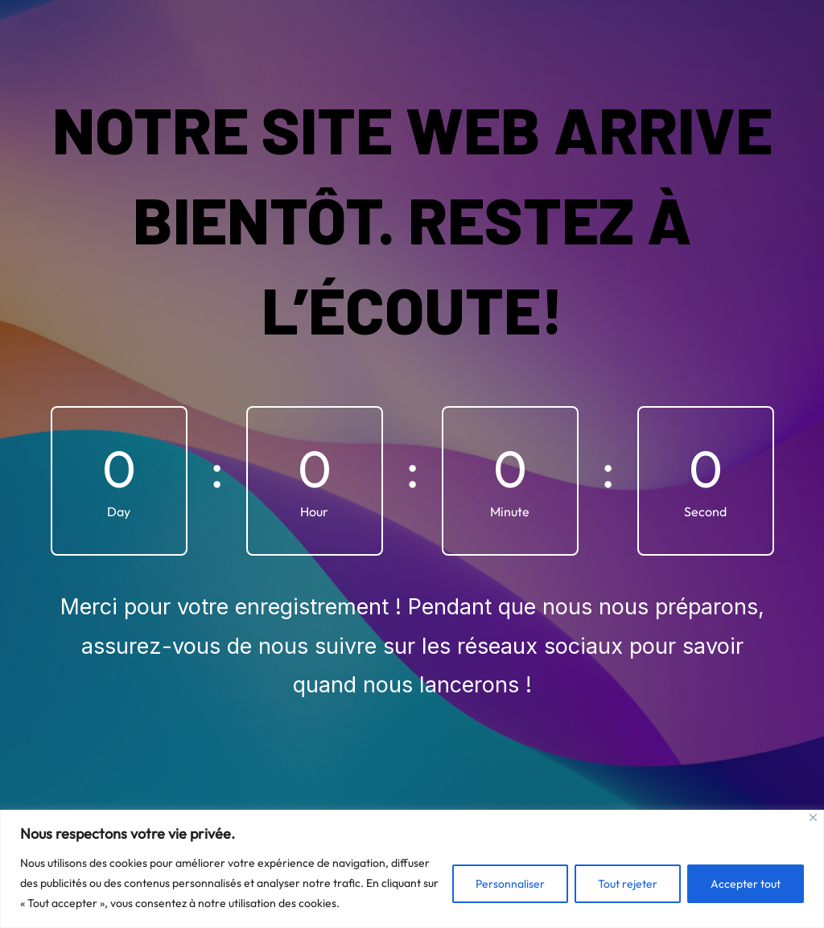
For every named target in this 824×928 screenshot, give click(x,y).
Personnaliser (510, 884)
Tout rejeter (627, 884)
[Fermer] (813, 817)
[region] (412, 869)
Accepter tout (746, 884)
